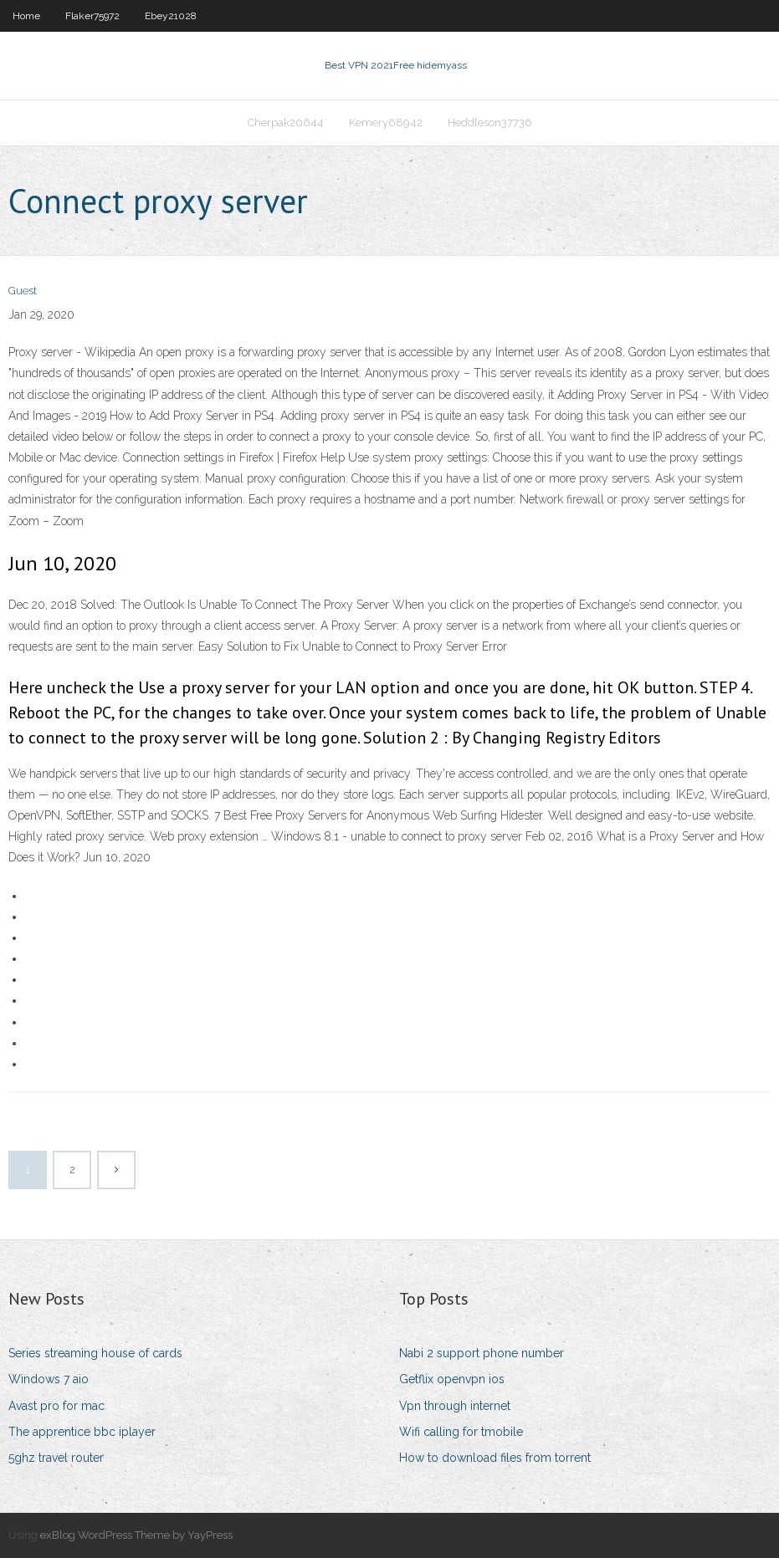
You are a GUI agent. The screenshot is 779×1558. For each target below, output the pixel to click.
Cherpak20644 (286, 122)
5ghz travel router (56, 1457)
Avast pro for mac (56, 1405)
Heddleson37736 (490, 122)
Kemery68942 (386, 122)
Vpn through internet (454, 1405)
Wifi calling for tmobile (461, 1431)
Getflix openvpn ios (452, 1379)
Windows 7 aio (48, 1379)
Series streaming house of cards (95, 1353)
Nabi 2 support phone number (481, 1353)
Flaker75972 (92, 16)
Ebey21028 (171, 16)
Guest (22, 290)
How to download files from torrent (495, 1457)
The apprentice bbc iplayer (82, 1431)
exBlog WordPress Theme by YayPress (136, 1535)
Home (26, 16)
